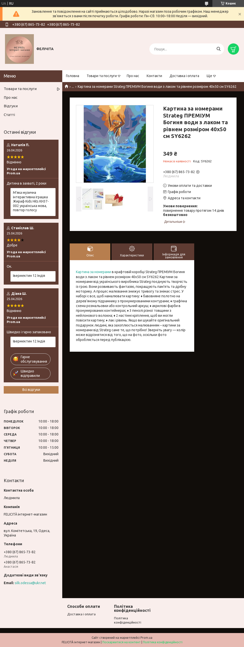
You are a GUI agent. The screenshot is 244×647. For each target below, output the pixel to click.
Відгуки (11, 106)
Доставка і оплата (184, 76)
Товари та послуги (102, 76)
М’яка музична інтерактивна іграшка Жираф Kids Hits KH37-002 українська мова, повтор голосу (31, 201)
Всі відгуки (31, 390)
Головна (72, 76)
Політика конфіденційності (163, 642)
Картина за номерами (93, 272)
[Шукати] (218, 49)
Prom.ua (146, 637)
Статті (9, 114)
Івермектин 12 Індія (29, 276)
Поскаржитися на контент (121, 642)
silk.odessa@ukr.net (30, 583)
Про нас (133, 76)
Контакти (154, 76)
